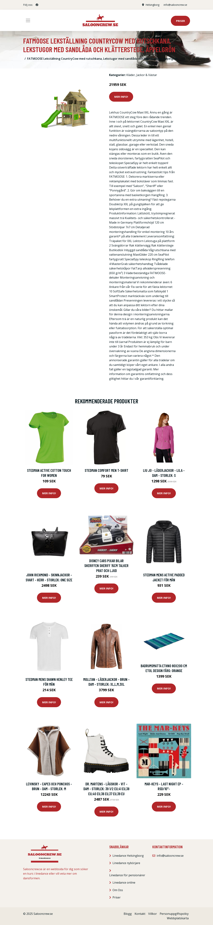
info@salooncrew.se (175, 4)
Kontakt (140, 914)
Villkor (152, 914)
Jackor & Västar (146, 75)
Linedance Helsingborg (128, 856)
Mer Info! (121, 96)
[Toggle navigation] (28, 20)
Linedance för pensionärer (127, 875)
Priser (180, 21)
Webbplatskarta (178, 918)
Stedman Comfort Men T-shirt (106, 470)
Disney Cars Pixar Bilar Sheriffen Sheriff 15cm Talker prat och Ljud (106, 565)
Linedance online (124, 882)
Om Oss (118, 890)
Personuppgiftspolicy (174, 914)
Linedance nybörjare (126, 863)
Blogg (128, 914)
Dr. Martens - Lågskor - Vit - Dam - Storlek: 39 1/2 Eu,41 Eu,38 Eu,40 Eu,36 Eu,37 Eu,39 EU (106, 789)
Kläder (130, 75)
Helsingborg (152, 4)
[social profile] (37, 4)
